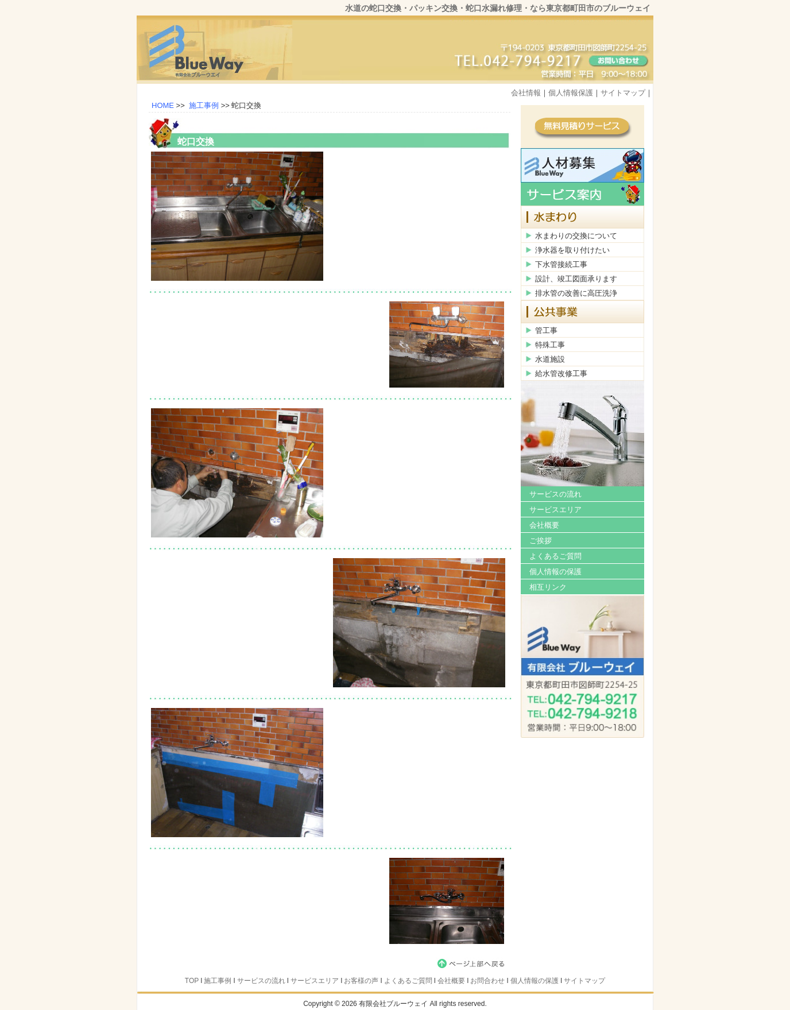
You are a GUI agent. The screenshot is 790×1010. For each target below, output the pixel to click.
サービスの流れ (555, 494)
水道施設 (550, 359)
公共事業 (582, 311)
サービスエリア (555, 509)
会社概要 (544, 525)
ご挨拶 (540, 540)
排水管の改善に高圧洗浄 (576, 293)
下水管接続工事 (561, 264)
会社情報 (526, 92)
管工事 (546, 330)
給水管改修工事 (561, 373)
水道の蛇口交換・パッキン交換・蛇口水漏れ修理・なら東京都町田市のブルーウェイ (497, 8)
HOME (163, 105)
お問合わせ (487, 981)
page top (473, 963)
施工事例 (204, 105)
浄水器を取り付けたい (572, 250)
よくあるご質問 (555, 556)
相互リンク (548, 587)
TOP (192, 981)
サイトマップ (623, 92)
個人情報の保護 (555, 571)
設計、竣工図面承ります (576, 278)
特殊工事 (550, 344)
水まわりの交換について (576, 235)
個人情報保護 (570, 92)
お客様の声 (361, 981)
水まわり (582, 217)
